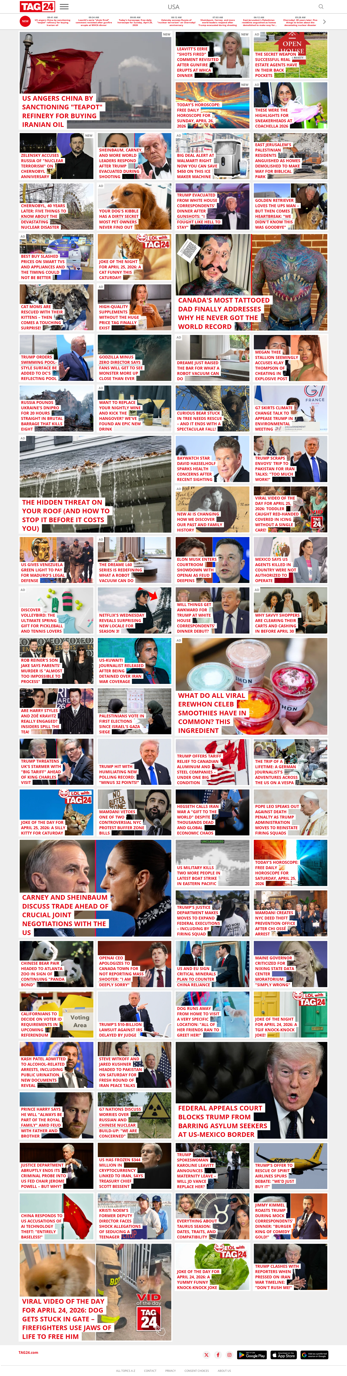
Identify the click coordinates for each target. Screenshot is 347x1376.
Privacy (170, 1370)
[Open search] (321, 7)
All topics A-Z (125, 1370)
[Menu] (64, 7)
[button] (324, 22)
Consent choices (197, 1370)
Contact (150, 1370)
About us (224, 1370)
